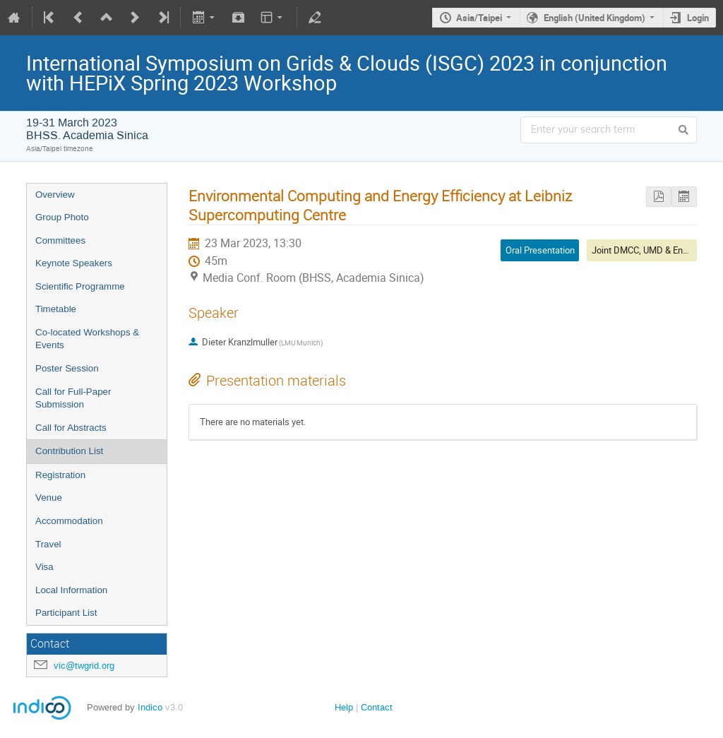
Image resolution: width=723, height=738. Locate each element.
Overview (55, 194)
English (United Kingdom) (594, 17)
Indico (150, 707)
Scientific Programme (80, 286)
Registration (60, 475)
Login (698, 17)
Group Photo (62, 217)
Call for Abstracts (71, 427)
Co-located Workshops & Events (87, 339)
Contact (377, 707)
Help (344, 707)
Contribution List (69, 451)
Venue (48, 497)
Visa (44, 566)
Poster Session (67, 368)
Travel (48, 544)
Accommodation (69, 521)
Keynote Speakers (73, 263)
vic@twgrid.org (84, 666)
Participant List (66, 612)
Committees (60, 240)
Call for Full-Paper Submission (73, 398)
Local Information (71, 590)
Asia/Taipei (479, 17)
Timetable (55, 309)
